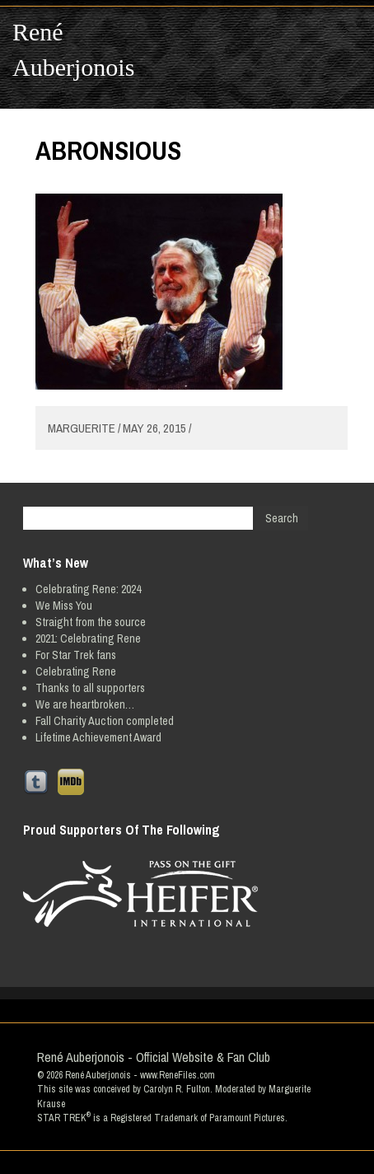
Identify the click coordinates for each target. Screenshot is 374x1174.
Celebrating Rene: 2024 (88, 589)
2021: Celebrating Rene (88, 638)
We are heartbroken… (84, 704)
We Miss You (63, 605)
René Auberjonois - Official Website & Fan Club (153, 1057)
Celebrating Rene (75, 671)
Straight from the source (90, 622)
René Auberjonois (73, 49)
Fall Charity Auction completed (104, 720)
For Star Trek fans (75, 655)
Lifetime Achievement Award (98, 737)
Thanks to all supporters (90, 688)
